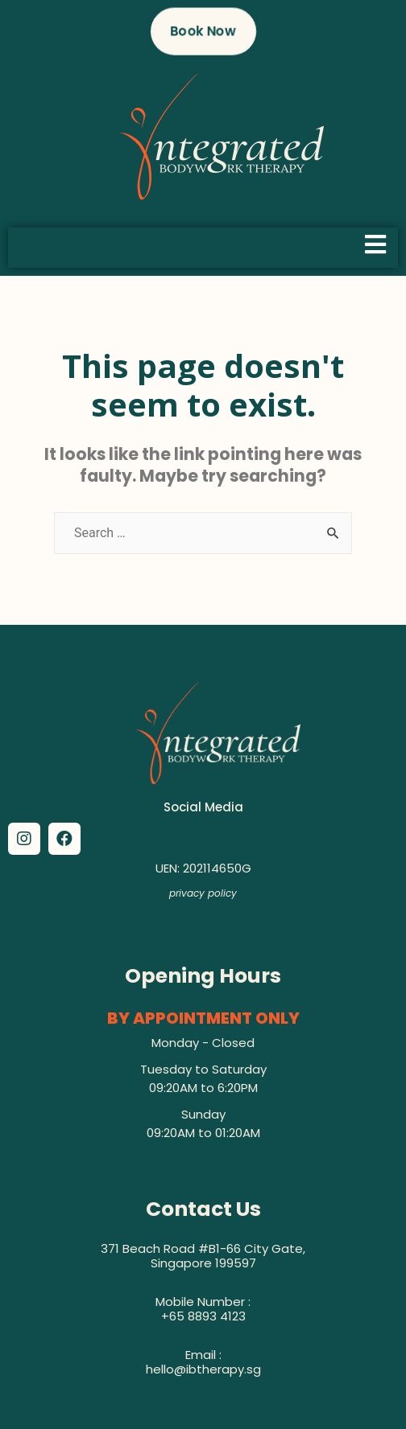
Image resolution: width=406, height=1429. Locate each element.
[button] (203, 31)
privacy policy (203, 893)
